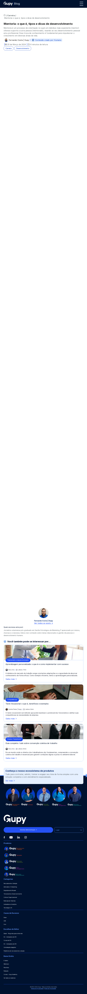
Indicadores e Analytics (10, 904)
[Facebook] (4, 837)
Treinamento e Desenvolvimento (13, 894)
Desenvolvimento (22, 48)
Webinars (6, 964)
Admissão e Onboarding (10, 887)
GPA (5, 921)
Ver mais (10, 780)
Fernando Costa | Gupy (19, 40)
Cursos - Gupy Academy (10, 974)
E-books (6, 960)
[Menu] (81, 4)
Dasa (5, 917)
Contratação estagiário (10, 947)
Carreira (11, 15)
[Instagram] (25, 837)
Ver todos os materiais (9, 978)
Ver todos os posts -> (43, 623)
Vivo (5, 924)
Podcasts (6, 971)
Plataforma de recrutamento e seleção (14, 951)
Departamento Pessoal (10, 890)
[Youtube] (11, 837)
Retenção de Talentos (9, 901)
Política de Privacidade (37, 988)
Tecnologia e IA (8, 907)
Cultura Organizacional (10, 897)
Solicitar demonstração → (27, 830)
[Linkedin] (18, 837)
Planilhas (6, 967)
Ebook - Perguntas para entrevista (13, 933)
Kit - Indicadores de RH (10, 937)
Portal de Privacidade (50, 988)
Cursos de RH (7, 940)
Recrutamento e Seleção (10, 883)
